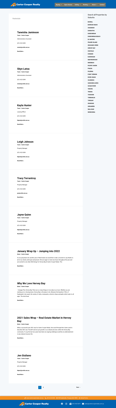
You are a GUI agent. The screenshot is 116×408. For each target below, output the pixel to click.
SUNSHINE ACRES (93, 82)
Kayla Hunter (24, 105)
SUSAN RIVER (92, 85)
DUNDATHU (91, 30)
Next (78, 387)
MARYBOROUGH (92, 59)
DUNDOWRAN (92, 33)
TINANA (90, 90)
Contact (102, 5)
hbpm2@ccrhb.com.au (23, 370)
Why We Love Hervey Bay (31, 283)
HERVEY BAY (91, 48)
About (94, 5)
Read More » (20, 51)
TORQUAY (90, 99)
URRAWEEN (91, 105)
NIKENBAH (91, 62)
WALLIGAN (91, 108)
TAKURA (90, 88)
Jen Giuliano (24, 355)
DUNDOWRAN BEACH (94, 36)
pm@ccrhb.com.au (22, 193)
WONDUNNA (91, 111)
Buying (59, 5)
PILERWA (90, 70)
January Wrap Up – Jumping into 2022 (39, 250)
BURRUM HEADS (93, 25)
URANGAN (91, 102)
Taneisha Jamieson (28, 32)
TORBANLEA (91, 96)
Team (18, 35)
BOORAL (90, 22)
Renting (86, 5)
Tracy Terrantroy (26, 178)
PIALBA (90, 68)
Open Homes (68, 5)
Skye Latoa (23, 68)
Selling (78, 5)
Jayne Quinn (24, 214)
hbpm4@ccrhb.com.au (23, 229)
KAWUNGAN (91, 56)
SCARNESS (91, 79)
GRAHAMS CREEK (93, 45)
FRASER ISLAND (92, 42)
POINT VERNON (92, 73)
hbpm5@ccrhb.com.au (23, 156)
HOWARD (90, 53)
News (18, 254)
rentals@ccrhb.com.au (23, 47)
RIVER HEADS (92, 76)
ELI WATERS (91, 39)
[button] (59, 5)
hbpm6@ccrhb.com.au (23, 120)
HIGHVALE (91, 50)
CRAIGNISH (91, 27)
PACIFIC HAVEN (92, 65)
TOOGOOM (91, 93)
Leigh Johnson (25, 141)
